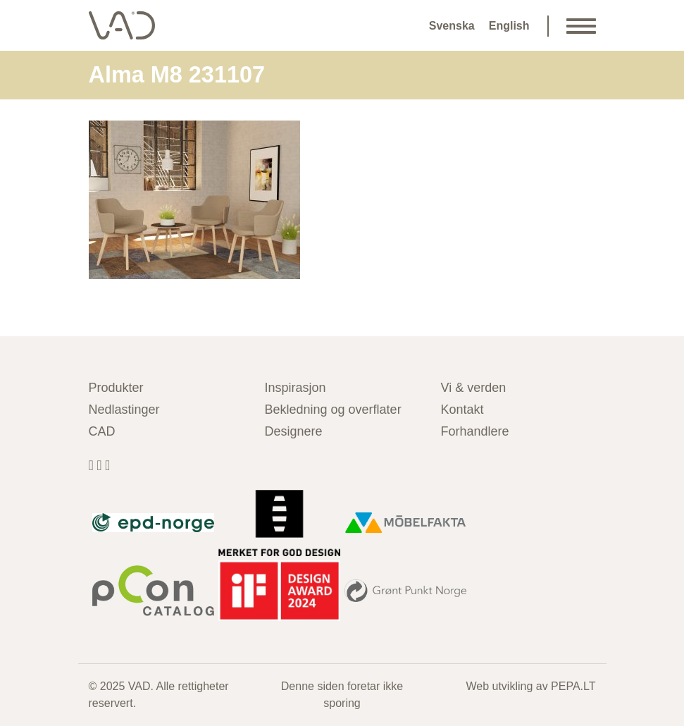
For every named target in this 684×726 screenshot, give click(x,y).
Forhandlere (475, 431)
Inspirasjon (295, 388)
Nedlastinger (124, 409)
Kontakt (462, 409)
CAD (102, 431)
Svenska (452, 26)
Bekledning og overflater (333, 409)
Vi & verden (473, 388)
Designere (294, 431)
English (509, 26)
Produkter (116, 388)
